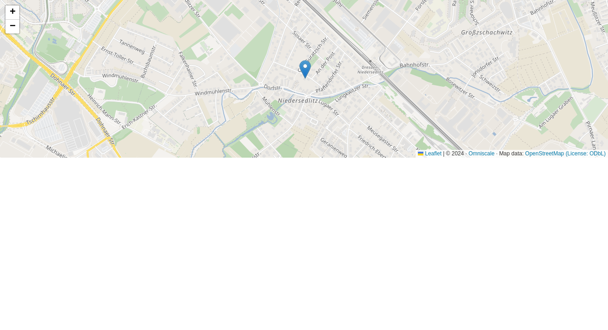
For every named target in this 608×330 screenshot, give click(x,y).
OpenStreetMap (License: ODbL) (565, 153)
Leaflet (429, 153)
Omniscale (481, 153)
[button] (305, 69)
